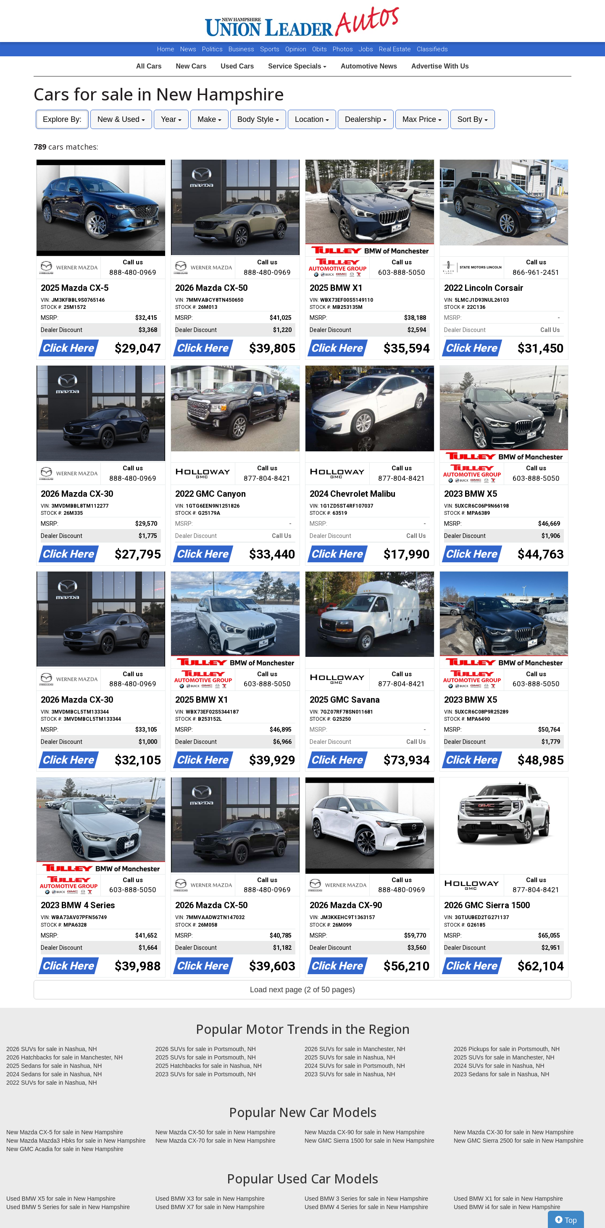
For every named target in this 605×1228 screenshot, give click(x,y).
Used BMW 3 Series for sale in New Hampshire (366, 1198)
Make (209, 119)
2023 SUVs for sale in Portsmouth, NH (205, 1074)
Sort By (473, 119)
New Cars (191, 66)
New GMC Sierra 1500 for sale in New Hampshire (369, 1140)
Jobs (367, 49)
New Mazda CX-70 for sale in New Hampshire (215, 1140)
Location (312, 119)
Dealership (366, 119)
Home (165, 49)
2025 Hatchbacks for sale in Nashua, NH (208, 1065)
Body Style (258, 119)
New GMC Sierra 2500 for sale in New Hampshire (519, 1140)
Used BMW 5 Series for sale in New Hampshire (68, 1207)
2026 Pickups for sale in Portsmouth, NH (507, 1049)
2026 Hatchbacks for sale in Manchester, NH (64, 1057)
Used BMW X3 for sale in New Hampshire (210, 1198)
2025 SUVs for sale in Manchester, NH (504, 1057)
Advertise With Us (440, 66)
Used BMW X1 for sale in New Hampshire (508, 1198)
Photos (344, 49)
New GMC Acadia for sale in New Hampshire (65, 1149)
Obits (320, 49)
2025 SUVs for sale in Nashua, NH (350, 1057)
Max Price (422, 119)
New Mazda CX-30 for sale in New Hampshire (514, 1132)
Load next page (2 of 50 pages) (302, 990)
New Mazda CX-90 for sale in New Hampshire (365, 1132)
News (188, 49)
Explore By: (62, 119)
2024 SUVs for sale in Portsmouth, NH (355, 1065)
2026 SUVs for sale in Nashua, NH (51, 1049)
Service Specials (297, 66)
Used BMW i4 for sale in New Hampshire (507, 1207)
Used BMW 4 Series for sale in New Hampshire (366, 1207)
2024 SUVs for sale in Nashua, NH (499, 1065)
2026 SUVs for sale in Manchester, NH (355, 1049)
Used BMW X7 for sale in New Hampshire (210, 1207)
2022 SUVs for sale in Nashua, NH (51, 1082)
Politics (212, 49)
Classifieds (432, 49)
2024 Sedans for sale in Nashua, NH (54, 1074)
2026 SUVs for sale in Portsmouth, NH (205, 1049)
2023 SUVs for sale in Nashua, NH (350, 1074)
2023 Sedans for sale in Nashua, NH (501, 1074)
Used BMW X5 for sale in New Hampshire (61, 1198)
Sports (270, 49)
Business (242, 49)
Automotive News (369, 66)
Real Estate (396, 49)
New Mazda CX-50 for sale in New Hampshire (215, 1132)
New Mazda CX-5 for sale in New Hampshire (64, 1132)
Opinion (296, 49)
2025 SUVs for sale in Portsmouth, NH (205, 1057)
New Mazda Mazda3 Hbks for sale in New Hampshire (75, 1140)
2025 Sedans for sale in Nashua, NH (54, 1065)
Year (171, 119)
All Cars (148, 66)
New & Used (121, 119)
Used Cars (237, 66)
